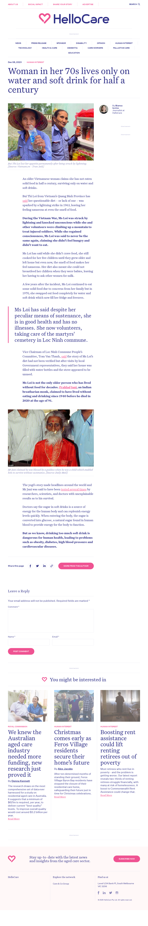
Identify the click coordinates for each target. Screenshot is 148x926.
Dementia (72, 48)
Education (74, 53)
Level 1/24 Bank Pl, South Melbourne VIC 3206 (116, 885)
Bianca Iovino (117, 106)
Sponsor (61, 43)
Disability (81, 43)
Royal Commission (17, 727)
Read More (14, 818)
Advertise (87, 4)
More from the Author (76, 566)
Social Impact (35, 4)
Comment (13, 606)
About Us (13, 4)
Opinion (101, 43)
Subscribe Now (127, 859)
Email (55, 636)
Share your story (62, 4)
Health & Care (49, 48)
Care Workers (95, 48)
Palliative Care (121, 48)
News (18, 43)
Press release (38, 43)
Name (11, 636)
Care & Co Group (61, 883)
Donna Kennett (21, 780)
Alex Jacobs (65, 768)
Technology (25, 48)
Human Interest (124, 43)
